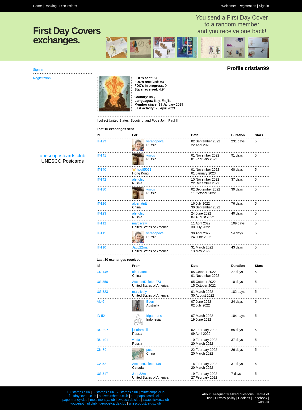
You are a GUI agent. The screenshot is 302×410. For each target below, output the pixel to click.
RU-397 (102, 330)
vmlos (150, 155)
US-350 (102, 282)
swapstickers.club (156, 400)
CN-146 (102, 272)
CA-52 (101, 364)
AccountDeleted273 (146, 282)
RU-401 (102, 340)
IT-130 (101, 189)
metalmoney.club (102, 400)
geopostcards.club (113, 403)
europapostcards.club (146, 396)
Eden (150, 301)
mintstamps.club (152, 392)
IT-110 (101, 247)
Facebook (260, 398)
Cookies (244, 398)
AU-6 (100, 301)
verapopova (155, 141)
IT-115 (101, 233)
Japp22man (140, 247)
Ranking (51, 6)
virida (136, 340)
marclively (139, 223)
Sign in (264, 6)
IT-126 (101, 203)
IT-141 (101, 155)
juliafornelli (140, 330)
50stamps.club (103, 392)
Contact (263, 402)
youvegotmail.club (83, 403)
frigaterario (154, 316)
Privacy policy (225, 398)
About (206, 394)
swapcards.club (128, 400)
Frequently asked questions (233, 394)
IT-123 (101, 213)
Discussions (68, 6)
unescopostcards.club (62, 155)
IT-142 (101, 179)
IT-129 (101, 141)
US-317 (102, 374)
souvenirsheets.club (113, 396)
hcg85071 (144, 169)
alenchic (138, 179)
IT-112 (101, 223)
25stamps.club (127, 392)
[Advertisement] (233, 94)
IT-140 (101, 169)
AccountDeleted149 (146, 364)
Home (37, 6)
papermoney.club (74, 400)
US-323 (102, 292)
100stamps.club (78, 392)
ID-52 (101, 316)
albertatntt (139, 203)
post (149, 350)
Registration (247, 6)
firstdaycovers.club (82, 396)
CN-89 (101, 350)
